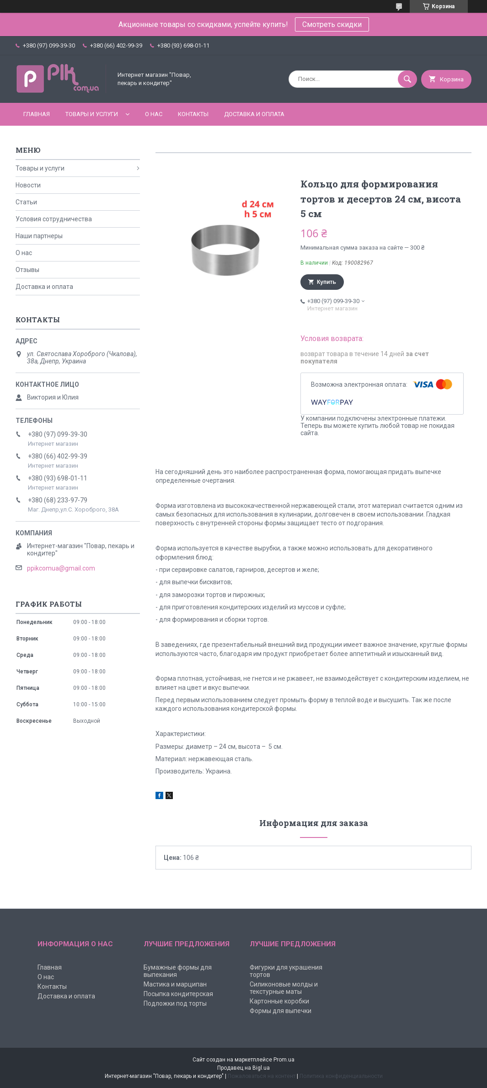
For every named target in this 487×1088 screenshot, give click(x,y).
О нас (153, 114)
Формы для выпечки (280, 1010)
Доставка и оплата (254, 114)
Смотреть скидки (332, 24)
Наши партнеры (39, 236)
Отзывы (27, 269)
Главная (36, 114)
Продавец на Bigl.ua (243, 1068)
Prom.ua (283, 1059)
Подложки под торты (175, 1003)
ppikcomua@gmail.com (61, 568)
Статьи (26, 202)
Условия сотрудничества (54, 219)
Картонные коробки (279, 1001)
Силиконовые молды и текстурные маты (284, 988)
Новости (28, 185)
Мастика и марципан (175, 984)
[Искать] (407, 79)
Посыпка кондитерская (178, 993)
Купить (326, 282)
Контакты (193, 114)
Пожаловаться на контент (261, 1076)
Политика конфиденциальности (341, 1076)
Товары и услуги (91, 114)
